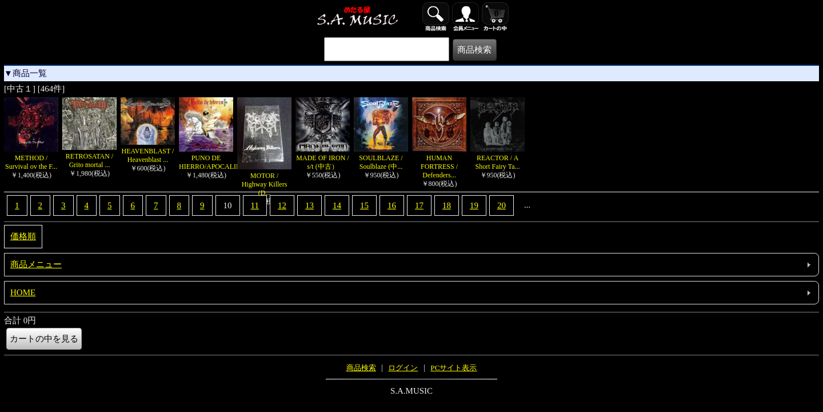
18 (446, 205)
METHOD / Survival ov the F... (31, 158)
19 (474, 205)
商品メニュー (36, 264)
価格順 (23, 236)
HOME (22, 292)
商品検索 (361, 367)
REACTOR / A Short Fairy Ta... (497, 158)
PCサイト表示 (453, 367)
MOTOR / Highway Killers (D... (264, 180)
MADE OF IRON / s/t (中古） (322, 158)
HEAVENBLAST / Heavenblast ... (148, 151)
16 (391, 205)
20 (501, 205)
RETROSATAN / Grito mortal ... (89, 156)
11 (255, 205)
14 (337, 205)
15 (364, 205)
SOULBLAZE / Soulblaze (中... (381, 158)
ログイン (403, 367)
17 (419, 205)
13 (309, 205)
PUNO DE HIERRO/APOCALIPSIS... (217, 158)
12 (282, 205)
